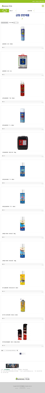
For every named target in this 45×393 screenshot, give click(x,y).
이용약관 (16, 388)
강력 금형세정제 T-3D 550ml (8, 98)
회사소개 (28, 388)
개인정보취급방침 (22, 388)
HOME (33, 1)
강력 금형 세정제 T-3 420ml (8, 179)
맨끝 (24, 354)
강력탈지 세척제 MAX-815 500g (8, 233)
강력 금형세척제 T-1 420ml (8, 125)
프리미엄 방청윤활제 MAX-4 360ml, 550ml (11, 342)
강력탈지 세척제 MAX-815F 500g (9, 260)
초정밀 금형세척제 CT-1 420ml (8, 206)
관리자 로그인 (41, 1)
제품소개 (12, 10)
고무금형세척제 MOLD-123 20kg (9, 152)
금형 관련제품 (30, 10)
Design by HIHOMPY (22, 387)
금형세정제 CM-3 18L (7, 71)
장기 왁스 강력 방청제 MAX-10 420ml (10, 314)
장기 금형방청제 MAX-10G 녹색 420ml (10, 287)
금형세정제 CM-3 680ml (7, 44)
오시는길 (37, 1)
